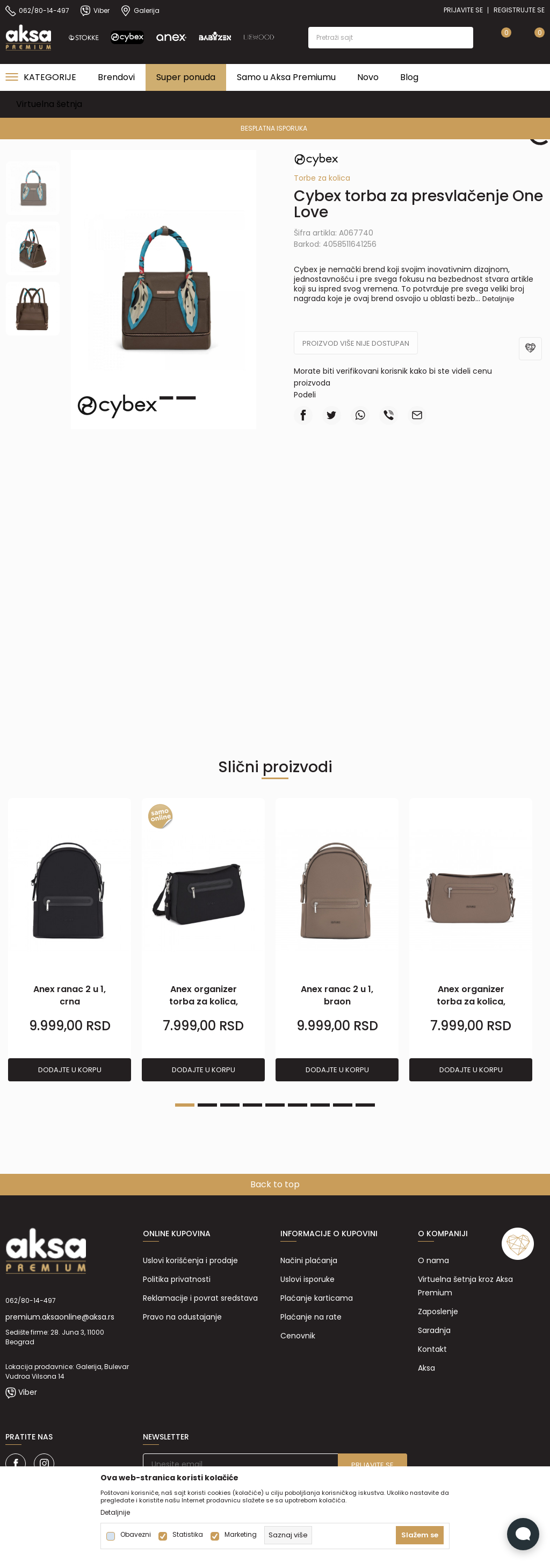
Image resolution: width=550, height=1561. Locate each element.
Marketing (241, 1534)
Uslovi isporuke (307, 1279)
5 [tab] (275, 1105)
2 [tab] (163, 398)
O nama (433, 1260)
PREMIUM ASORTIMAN (274, 128)
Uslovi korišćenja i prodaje (190, 1260)
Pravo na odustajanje (182, 1316)
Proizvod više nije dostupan (355, 343)
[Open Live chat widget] (523, 1534)
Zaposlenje (438, 1311)
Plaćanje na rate (311, 1316)
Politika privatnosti (177, 1279)
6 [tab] (297, 1105)
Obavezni (135, 1534)
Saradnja (434, 1330)
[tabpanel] (69, 940)
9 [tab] (365, 1105)
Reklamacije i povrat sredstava (200, 1298)
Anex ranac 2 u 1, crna (69, 995)
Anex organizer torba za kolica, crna (203, 1001)
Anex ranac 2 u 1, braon (337, 995)
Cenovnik (297, 1335)
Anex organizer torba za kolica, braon (471, 1001)
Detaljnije (498, 299)
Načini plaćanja (308, 1260)
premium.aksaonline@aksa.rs (59, 1316)
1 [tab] (184, 1105)
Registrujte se (519, 10)
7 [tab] (320, 1105)
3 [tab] (186, 398)
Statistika (187, 1534)
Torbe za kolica (322, 178)
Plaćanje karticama (316, 1298)
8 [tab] (342, 1105)
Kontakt (432, 1349)
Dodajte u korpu (70, 1070)
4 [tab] (252, 1105)
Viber (27, 1392)
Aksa (426, 1368)
